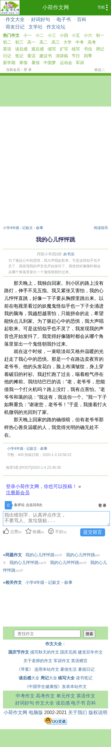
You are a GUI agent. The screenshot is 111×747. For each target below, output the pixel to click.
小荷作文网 (55, 7)
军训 (80, 62)
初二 (7, 42)
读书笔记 (84, 678)
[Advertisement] (55, 166)
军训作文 (62, 660)
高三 (56, 42)
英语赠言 (79, 660)
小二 (40, 35)
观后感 (37, 49)
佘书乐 (69, 254)
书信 (88, 49)
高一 (31, 42)
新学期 (9, 62)
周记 (100, 49)
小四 (64, 35)
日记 (7, 55)
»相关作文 (12, 582)
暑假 (35, 62)
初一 (100, 35)
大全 (29, 678)
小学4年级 (11, 228)
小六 (88, 35)
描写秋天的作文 (44, 652)
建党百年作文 (90, 652)
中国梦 (50, 62)
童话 (31, 55)
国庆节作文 (18, 652)
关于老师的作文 (37, 660)
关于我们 (77, 712)
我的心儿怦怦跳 (43, 554)
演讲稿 (62, 55)
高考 (92, 42)
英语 (7, 49)
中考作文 (25, 695)
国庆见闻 (68, 652)
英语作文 (85, 695)
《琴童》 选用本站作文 (38, 669)
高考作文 (45, 695)
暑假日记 (86, 669)
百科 (81, 19)
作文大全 (15, 19)
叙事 (39, 228)
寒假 (23, 62)
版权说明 (98, 712)
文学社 (35, 26)
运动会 (66, 62)
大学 (67, 42)
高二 (43, 42)
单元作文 (65, 695)
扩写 (64, 49)
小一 (27, 35)
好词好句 (40, 19)
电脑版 (36, 712)
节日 (76, 55)
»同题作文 (12, 554)
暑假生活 (68, 669)
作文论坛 (55, 26)
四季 (88, 55)
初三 (19, 42)
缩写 (52, 49)
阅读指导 (101, 228)
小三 (52, 35)
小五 (76, 35)
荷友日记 (15, 26)
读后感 (21, 49)
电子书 (64, 19)
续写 (76, 49)
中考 (79, 42)
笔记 (19, 55)
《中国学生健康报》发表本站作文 (56, 686)
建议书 (45, 55)
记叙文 (27, 228)
